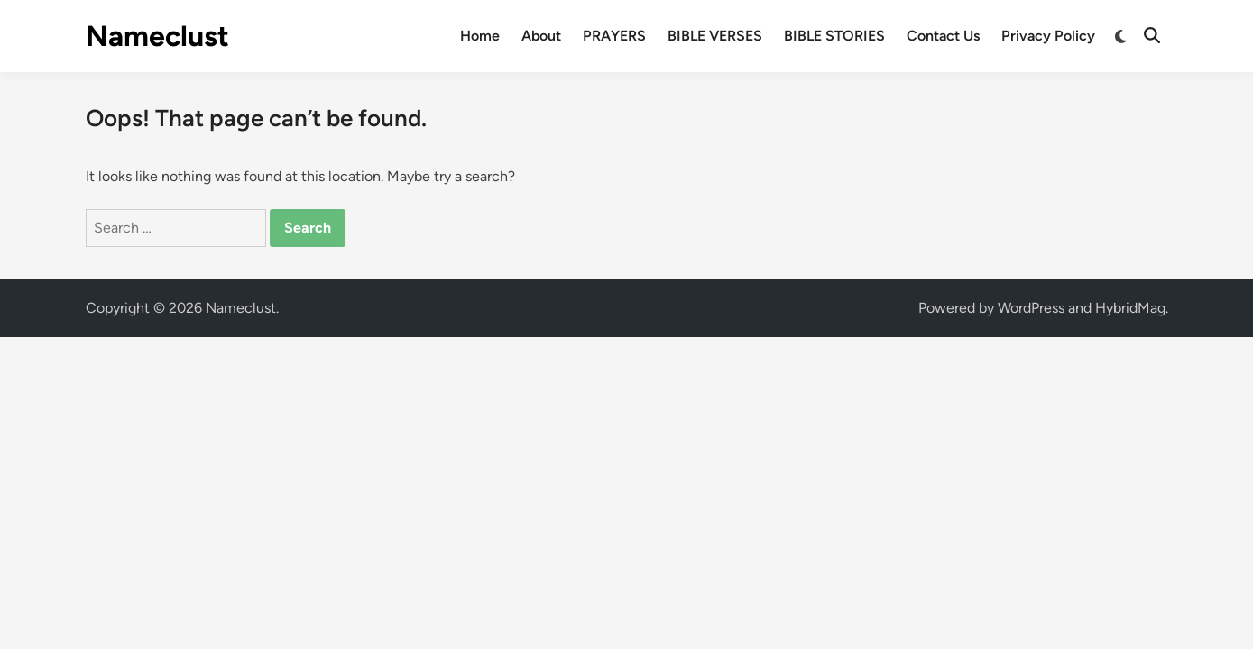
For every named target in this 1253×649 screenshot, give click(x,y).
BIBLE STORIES (834, 35)
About (541, 35)
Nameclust (157, 36)
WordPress (1031, 307)
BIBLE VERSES (715, 35)
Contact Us (943, 35)
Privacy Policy (1048, 35)
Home (480, 35)
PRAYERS (614, 35)
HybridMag (1130, 307)
